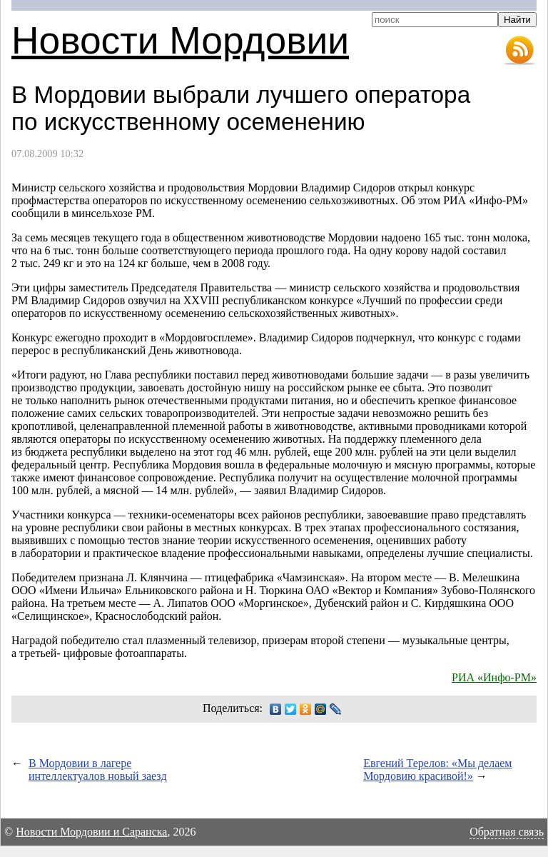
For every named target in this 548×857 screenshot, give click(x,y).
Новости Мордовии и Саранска (91, 832)
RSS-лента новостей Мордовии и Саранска (519, 51)
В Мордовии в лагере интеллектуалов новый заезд (98, 769)
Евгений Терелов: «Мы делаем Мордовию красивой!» (437, 769)
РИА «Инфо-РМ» (494, 677)
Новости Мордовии (180, 40)
